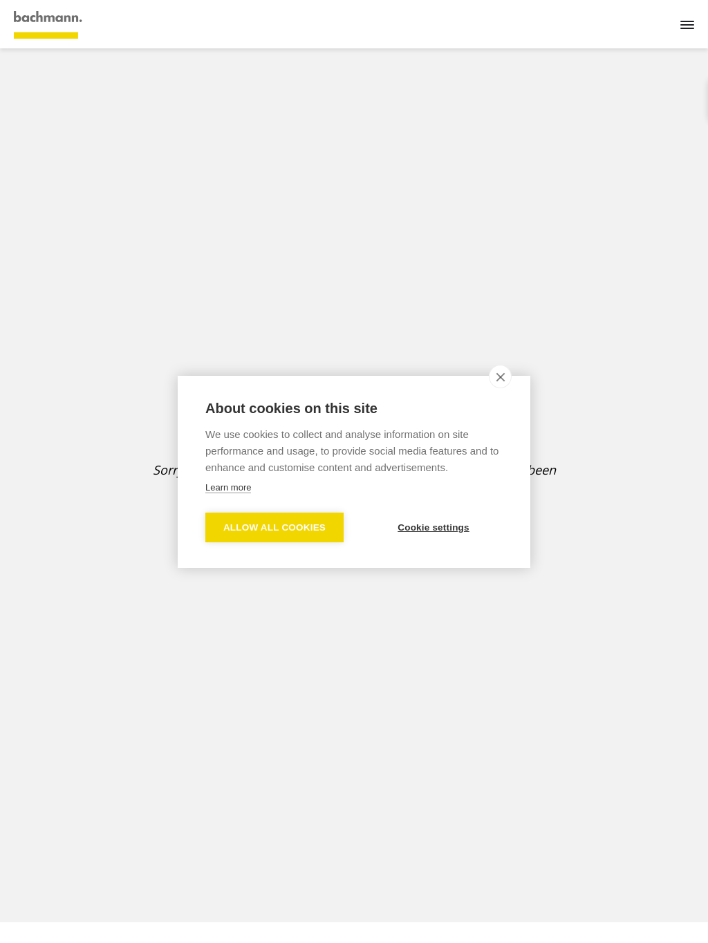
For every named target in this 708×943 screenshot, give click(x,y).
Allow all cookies (274, 527)
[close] (500, 376)
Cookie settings (433, 527)
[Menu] (687, 24)
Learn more (228, 487)
